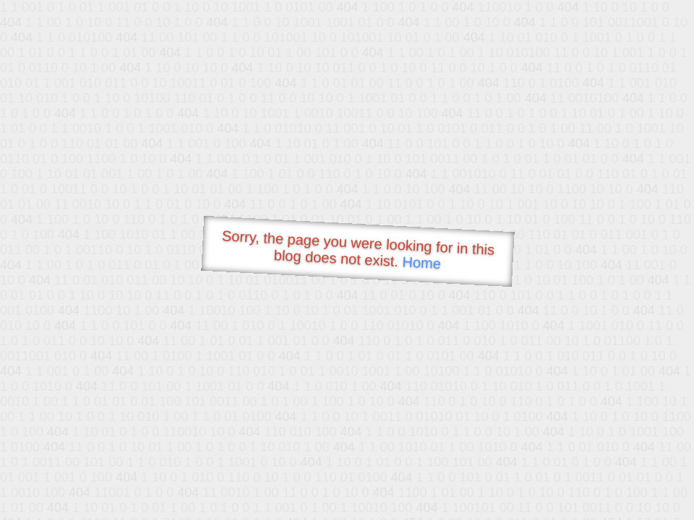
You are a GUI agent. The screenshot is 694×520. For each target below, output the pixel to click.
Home (421, 263)
